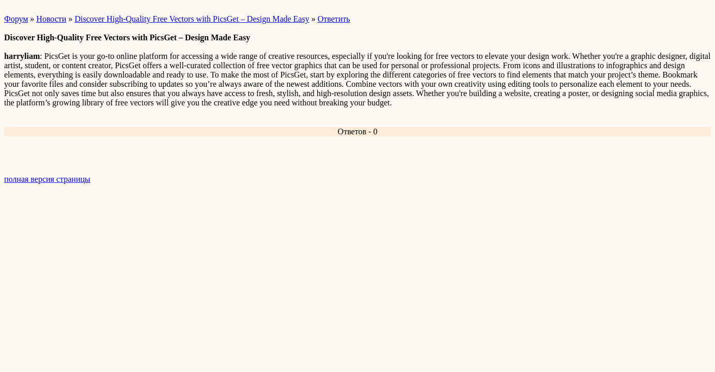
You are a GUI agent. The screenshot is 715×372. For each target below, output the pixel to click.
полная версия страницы (47, 179)
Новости (51, 18)
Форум (16, 18)
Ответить (334, 18)
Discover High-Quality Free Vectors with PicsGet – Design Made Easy (191, 18)
